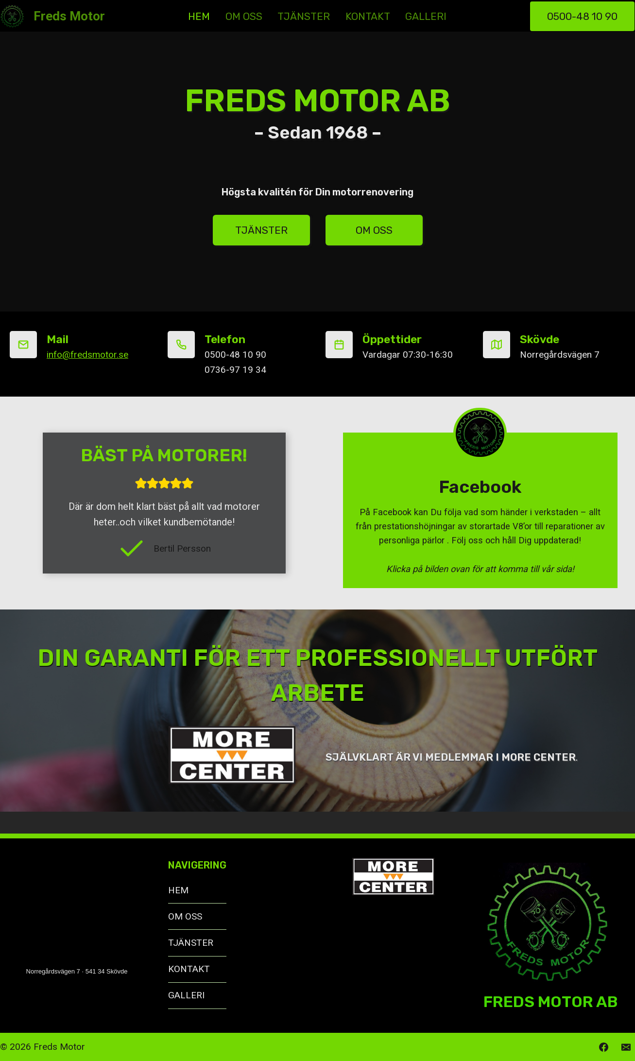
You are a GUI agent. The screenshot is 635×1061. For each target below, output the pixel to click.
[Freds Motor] (52, 16)
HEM (199, 16)
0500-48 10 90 (582, 16)
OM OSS (243, 16)
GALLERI (425, 16)
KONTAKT (367, 16)
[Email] (626, 1047)
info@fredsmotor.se (87, 354)
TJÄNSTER (303, 16)
